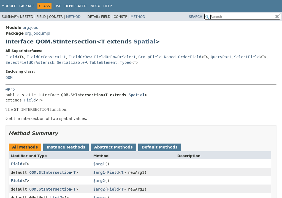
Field (11, 57)
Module (9, 6)
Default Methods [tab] (160, 147)
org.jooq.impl (37, 33)
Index (95, 6)
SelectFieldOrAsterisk (30, 62)
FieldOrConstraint (46, 57)
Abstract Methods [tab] (113, 147)
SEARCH (195, 17)
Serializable (71, 62)
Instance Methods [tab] (66, 147)
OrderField (189, 57)
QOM (9, 77)
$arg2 (99, 180)
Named (170, 57)
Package (26, 6)
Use (58, 6)
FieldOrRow (80, 57)
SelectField (247, 57)
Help (107, 6)
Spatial (144, 41)
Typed (125, 62)
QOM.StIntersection (50, 172)
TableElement (103, 62)
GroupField (149, 57)
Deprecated (75, 6)
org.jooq (30, 27)
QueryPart (221, 57)
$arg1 (99, 164)
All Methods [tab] (25, 147)
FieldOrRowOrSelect (115, 57)
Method (73, 17)
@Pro (10, 89)
